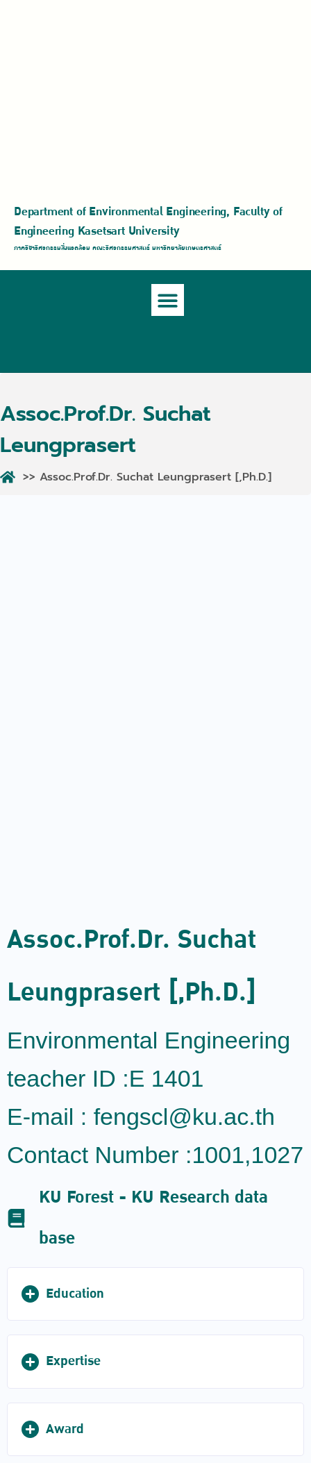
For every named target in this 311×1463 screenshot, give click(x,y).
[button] (167, 300)
